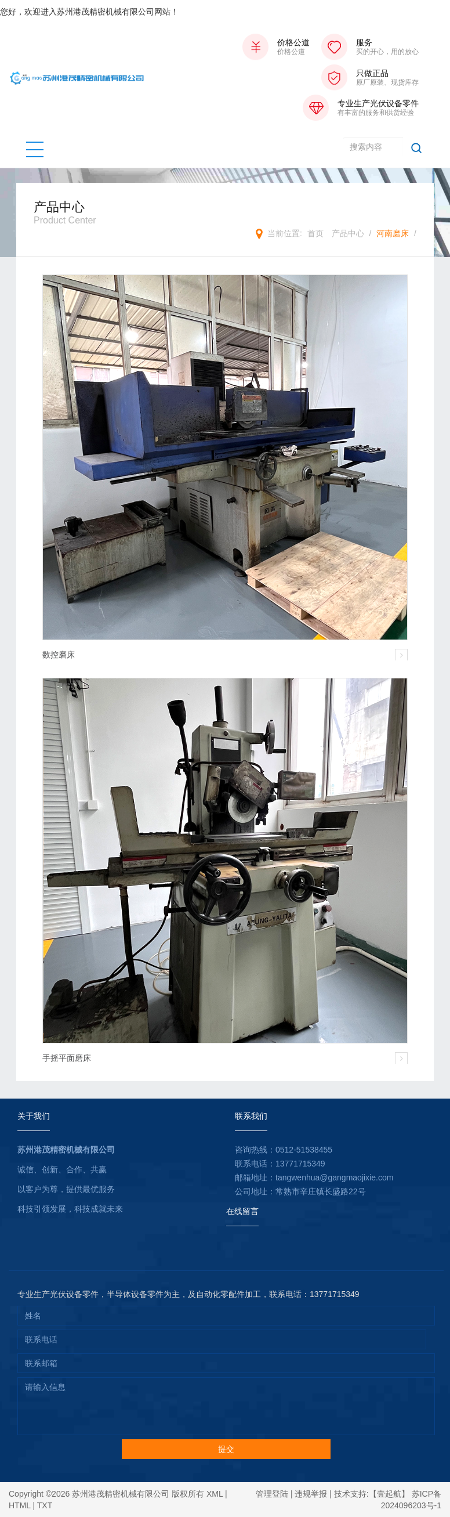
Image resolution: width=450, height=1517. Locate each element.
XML (214, 1493)
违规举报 (311, 1493)
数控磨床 (58, 654)
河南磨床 (392, 233)
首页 (315, 233)
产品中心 (348, 233)
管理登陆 (272, 1493)
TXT (44, 1505)
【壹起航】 (389, 1493)
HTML (20, 1505)
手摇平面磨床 (66, 1058)
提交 (226, 1449)
